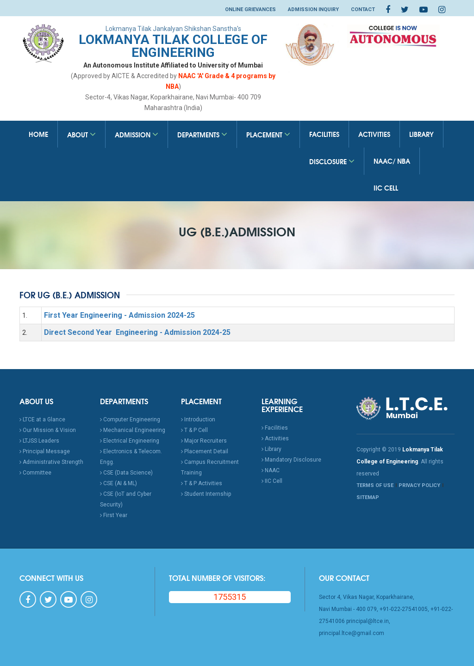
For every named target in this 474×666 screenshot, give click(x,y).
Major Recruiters (204, 441)
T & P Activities (201, 483)
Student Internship (206, 494)
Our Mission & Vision (47, 430)
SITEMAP (367, 497)
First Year (113, 515)
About (81, 135)
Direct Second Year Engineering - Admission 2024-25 (137, 332)
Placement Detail (204, 451)
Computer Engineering (130, 419)
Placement (268, 135)
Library (421, 134)
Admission (136, 135)
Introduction (198, 419)
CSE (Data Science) (126, 472)
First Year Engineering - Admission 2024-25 (119, 315)
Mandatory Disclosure (291, 459)
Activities (374, 134)
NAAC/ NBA (392, 161)
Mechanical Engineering (132, 430)
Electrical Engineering (129, 441)
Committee (35, 472)
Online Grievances (250, 9)
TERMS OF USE (374, 485)
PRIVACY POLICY (419, 485)
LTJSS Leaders (39, 441)
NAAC (271, 470)
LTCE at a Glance (42, 419)
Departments (202, 135)
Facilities (324, 134)
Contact (363, 9)
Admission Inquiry (313, 9)
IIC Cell (386, 188)
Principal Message (44, 451)
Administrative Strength (51, 462)
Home (38, 134)
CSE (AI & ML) (118, 483)
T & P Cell (194, 430)
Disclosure (332, 161)
